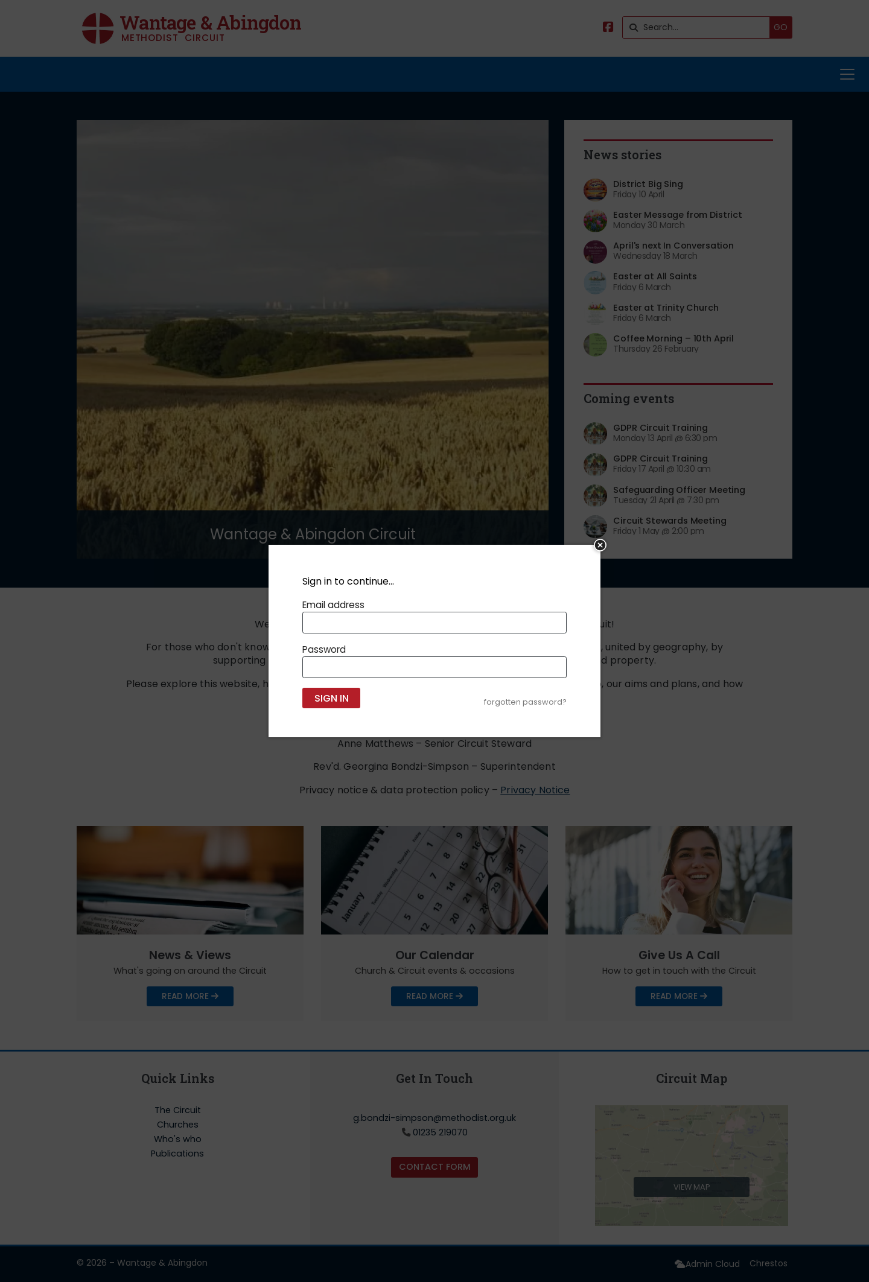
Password (324, 649)
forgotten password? (525, 701)
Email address (333, 604)
